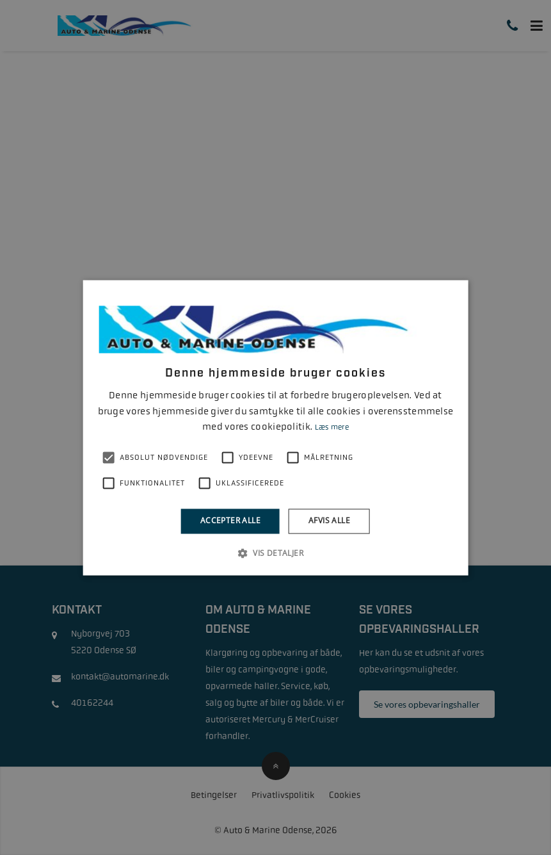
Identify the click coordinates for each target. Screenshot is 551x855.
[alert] (275, 427)
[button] (275, 552)
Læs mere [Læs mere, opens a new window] (332, 428)
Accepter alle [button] (230, 521)
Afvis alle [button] (329, 521)
